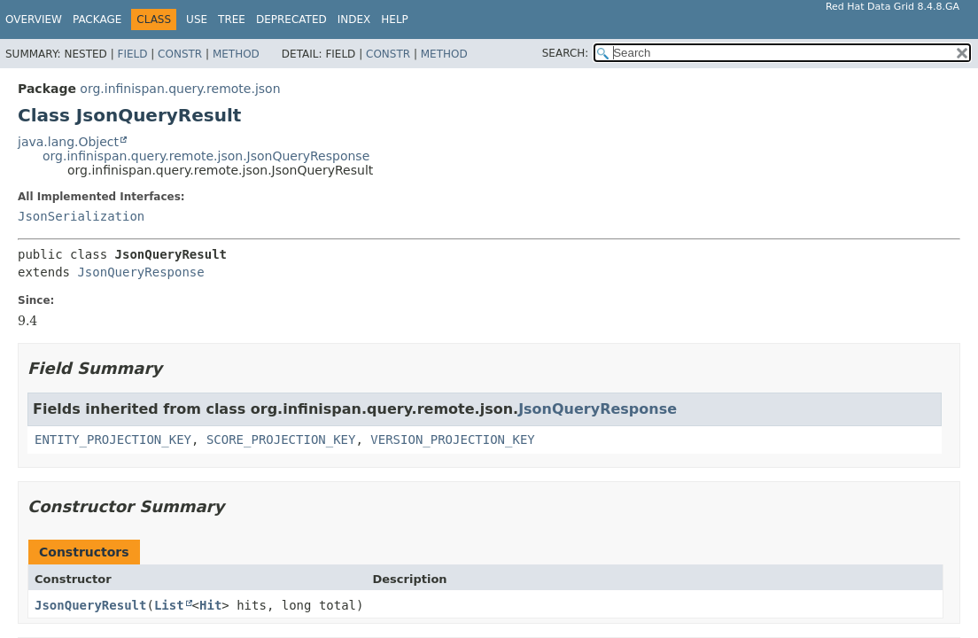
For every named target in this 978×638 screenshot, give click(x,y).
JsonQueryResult (90, 605)
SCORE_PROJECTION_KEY (281, 439)
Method (236, 54)
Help (394, 19)
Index (354, 19)
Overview (33, 19)
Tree (231, 19)
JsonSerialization (81, 216)
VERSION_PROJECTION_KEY (452, 439)
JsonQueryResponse (140, 272)
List (169, 605)
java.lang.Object (68, 142)
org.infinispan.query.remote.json (180, 89)
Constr (180, 54)
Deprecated (291, 19)
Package (97, 19)
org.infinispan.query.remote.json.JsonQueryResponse (206, 156)
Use (196, 19)
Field (132, 54)
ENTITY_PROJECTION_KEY (113, 439)
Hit (210, 605)
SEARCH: (565, 53)
